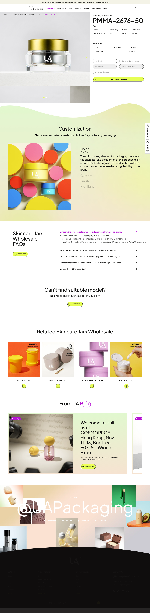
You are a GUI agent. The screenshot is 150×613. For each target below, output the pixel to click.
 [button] (85, 58)
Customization (75, 8)
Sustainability (62, 8)
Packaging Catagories (27, 14)
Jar (39, 14)
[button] (44, 97)
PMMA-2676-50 (49, 14)
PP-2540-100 (126, 380)
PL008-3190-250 (58, 380)
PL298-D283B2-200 (92, 380)
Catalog (50, 8)
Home (6, 14)
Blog (105, 8)
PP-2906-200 (24, 380)
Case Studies (96, 8)
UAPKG (86, 8)
